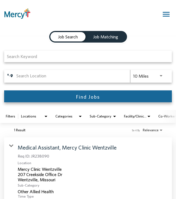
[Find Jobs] (88, 96)
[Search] (88, 96)
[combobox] (85, 56)
